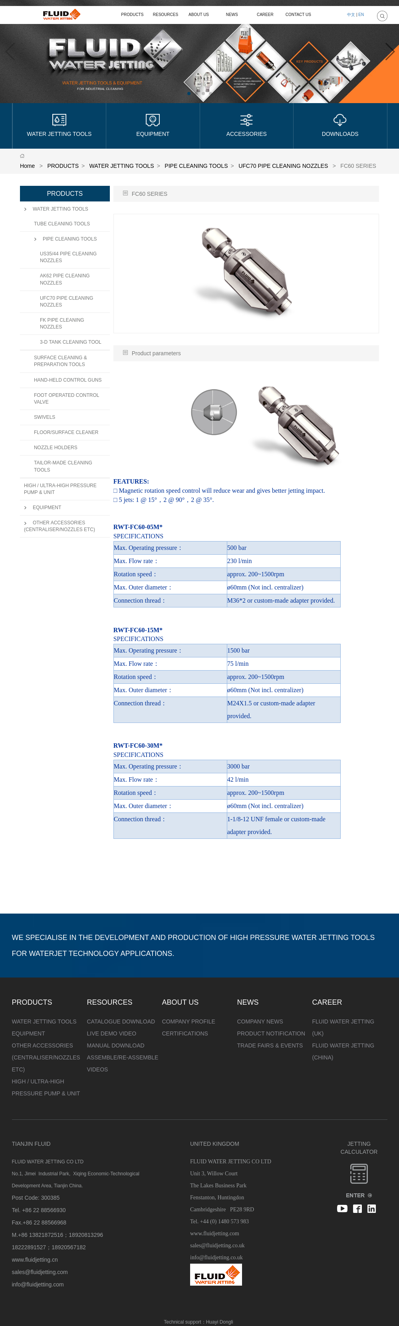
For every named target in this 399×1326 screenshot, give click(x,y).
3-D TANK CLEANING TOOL (70, 342)
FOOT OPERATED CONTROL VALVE (66, 398)
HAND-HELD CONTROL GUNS (68, 380)
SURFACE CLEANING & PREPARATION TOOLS (60, 361)
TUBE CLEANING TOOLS (62, 224)
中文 (351, 14)
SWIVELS (44, 417)
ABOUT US (199, 14)
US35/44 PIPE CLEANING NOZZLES (68, 257)
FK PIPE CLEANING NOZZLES (62, 323)
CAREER (265, 14)
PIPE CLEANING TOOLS (196, 166)
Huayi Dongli (219, 1322)
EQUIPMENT (42, 507)
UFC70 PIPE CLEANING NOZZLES (283, 166)
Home (27, 166)
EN (361, 14)
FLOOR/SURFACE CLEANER (66, 432)
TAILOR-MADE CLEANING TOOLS (63, 466)
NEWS (232, 14)
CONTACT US (298, 14)
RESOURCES (165, 14)
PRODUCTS (132, 14)
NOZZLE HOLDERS (55, 447)
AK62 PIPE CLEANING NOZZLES (65, 279)
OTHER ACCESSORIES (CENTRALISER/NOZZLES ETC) (59, 526)
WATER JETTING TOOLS (121, 166)
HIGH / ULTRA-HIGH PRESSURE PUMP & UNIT (60, 489)
